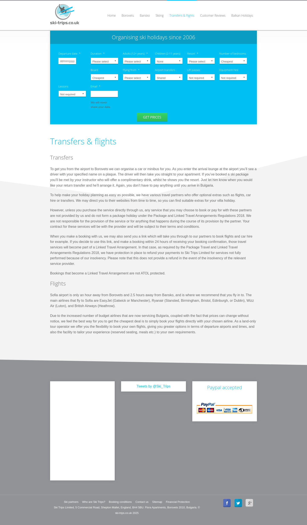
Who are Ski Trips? (93, 501)
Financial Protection (178, 501)
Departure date (69, 53)
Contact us (141, 501)
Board (94, 70)
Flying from (131, 70)
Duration (98, 53)
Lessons (63, 86)
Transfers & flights (181, 15)
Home (111, 15)
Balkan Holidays (242, 15)
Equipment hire (228, 70)
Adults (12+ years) (135, 53)
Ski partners (71, 501)
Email (95, 86)
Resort (192, 53)
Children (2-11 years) (167, 53)
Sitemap (157, 501)
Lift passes (193, 70)
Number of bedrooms (232, 53)
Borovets (128, 15)
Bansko (145, 15)
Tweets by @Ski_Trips (154, 385)
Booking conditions (120, 501)
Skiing (160, 15)
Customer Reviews (213, 15)
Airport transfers (165, 70)
